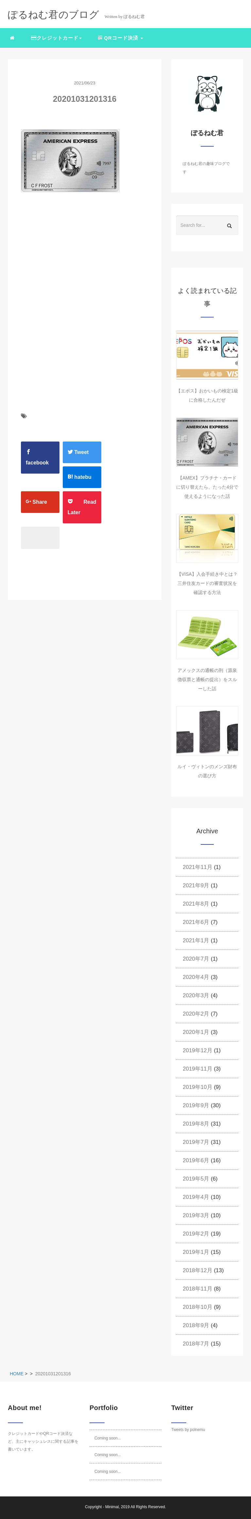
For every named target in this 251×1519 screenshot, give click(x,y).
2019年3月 (196, 1215)
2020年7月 (196, 959)
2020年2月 (196, 1014)
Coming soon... (107, 1438)
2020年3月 (196, 995)
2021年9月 (196, 885)
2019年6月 (196, 1160)
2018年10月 (197, 1307)
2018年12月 (197, 1270)
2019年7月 (196, 1142)
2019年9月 (196, 1105)
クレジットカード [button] (56, 38)
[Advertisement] (76, 267)
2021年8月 (196, 904)
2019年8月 (196, 1124)
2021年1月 (196, 940)
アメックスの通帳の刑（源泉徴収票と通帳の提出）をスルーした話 (207, 679)
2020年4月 (196, 977)
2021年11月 (197, 867)
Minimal (112, 1507)
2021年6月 (196, 922)
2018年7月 (196, 1344)
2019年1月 (196, 1252)
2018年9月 (196, 1325)
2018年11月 (197, 1289)
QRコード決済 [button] (120, 38)
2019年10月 (197, 1087)
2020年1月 (196, 1032)
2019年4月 (196, 1197)
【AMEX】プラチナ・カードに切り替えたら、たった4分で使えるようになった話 (207, 487)
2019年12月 (197, 1050)
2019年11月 (197, 1069)
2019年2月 (196, 1234)
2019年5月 (196, 1179)
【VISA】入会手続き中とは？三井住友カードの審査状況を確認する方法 (207, 583)
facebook (37, 457)
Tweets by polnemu (188, 1429)
